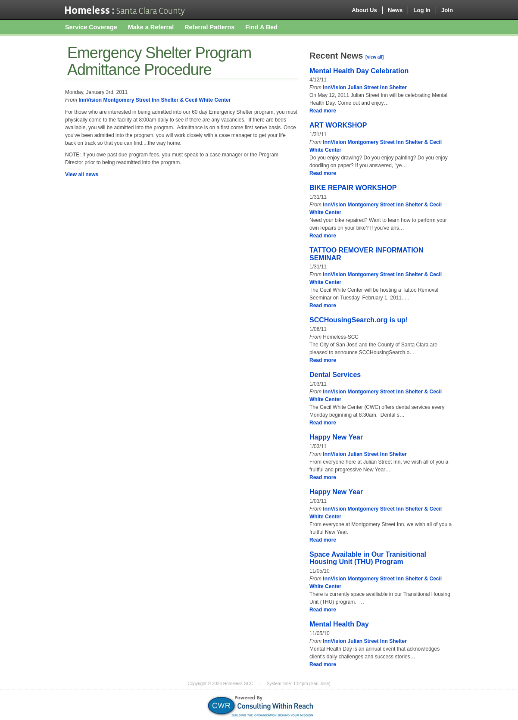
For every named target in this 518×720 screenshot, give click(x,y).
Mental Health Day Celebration (359, 71)
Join (447, 10)
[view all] (374, 57)
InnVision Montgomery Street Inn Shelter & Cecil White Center (154, 100)
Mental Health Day (339, 624)
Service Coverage (91, 27)
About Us (364, 10)
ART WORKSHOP (338, 125)
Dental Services (335, 374)
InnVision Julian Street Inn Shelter (364, 87)
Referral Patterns (209, 27)
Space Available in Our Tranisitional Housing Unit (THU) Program (367, 558)
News (395, 10)
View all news (81, 174)
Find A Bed (261, 27)
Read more (322, 111)
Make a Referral (151, 27)
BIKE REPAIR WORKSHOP (352, 187)
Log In (422, 10)
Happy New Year (336, 437)
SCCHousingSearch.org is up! (358, 320)
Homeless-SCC (125, 9)
